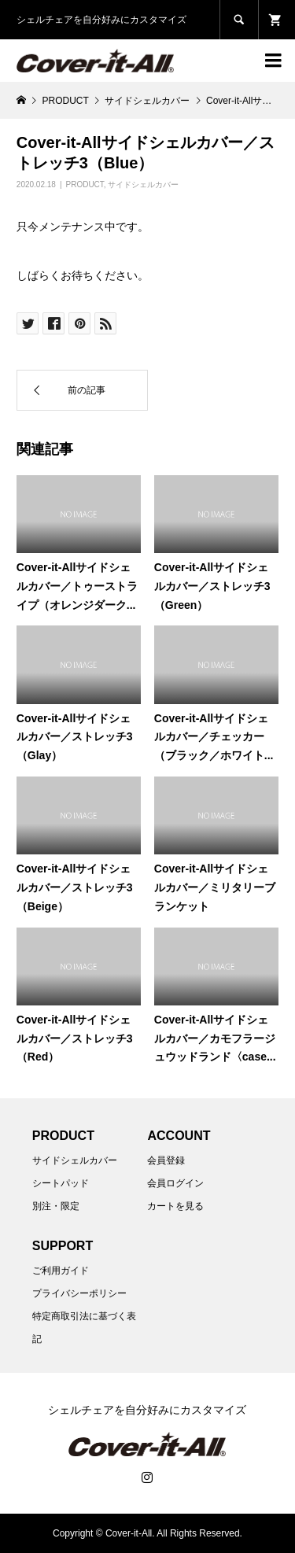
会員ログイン (175, 1183)
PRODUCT (85, 184)
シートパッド (60, 1183)
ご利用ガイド (60, 1270)
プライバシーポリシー (79, 1293)
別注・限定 (55, 1206)
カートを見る (175, 1206)
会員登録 (166, 1160)
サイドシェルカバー (143, 184)
